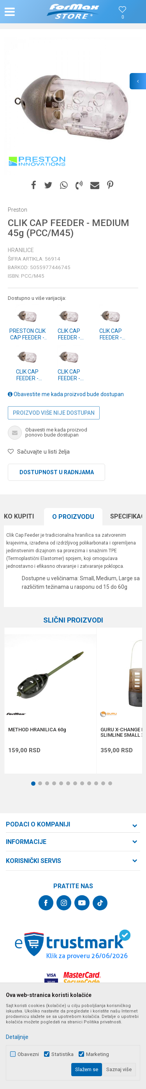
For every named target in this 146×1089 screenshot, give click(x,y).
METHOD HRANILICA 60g (37, 729)
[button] (26, 11)
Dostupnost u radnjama (56, 472)
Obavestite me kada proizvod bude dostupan (66, 394)
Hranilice (21, 250)
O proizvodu (73, 516)
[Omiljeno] (123, 17)
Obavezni (28, 1054)
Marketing (97, 1054)
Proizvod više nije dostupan (54, 413)
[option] (73, 106)
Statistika (62, 1054)
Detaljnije (17, 1037)
